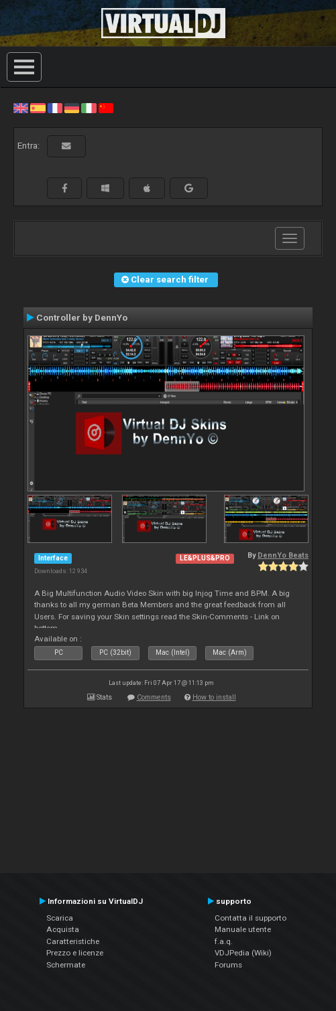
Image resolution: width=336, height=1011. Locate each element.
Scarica (59, 918)
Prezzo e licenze (74, 952)
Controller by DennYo (81, 317)
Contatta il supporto (250, 918)
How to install (214, 697)
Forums (228, 964)
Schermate (65, 964)
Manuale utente (243, 929)
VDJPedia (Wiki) (243, 952)
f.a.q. (224, 941)
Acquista (62, 929)
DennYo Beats (283, 555)
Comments (154, 697)
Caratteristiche (72, 941)
